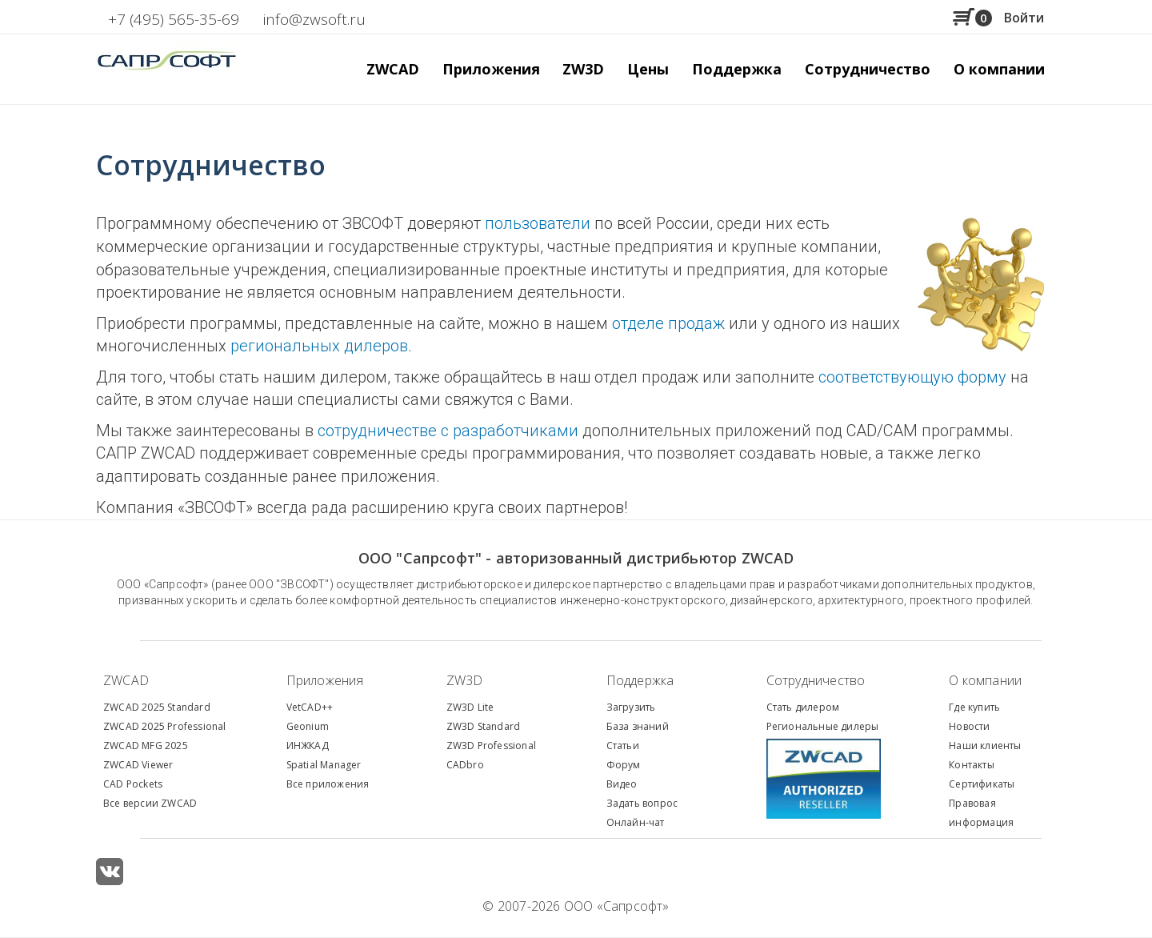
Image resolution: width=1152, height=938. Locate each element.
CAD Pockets (132, 784)
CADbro (465, 765)
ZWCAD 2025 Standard (156, 707)
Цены (648, 68)
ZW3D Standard (483, 726)
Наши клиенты (985, 745)
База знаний (637, 726)
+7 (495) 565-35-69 (173, 19)
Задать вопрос (642, 803)
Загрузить (631, 707)
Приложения (325, 680)
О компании (985, 680)
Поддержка (640, 680)
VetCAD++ (310, 707)
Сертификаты (981, 784)
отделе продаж (668, 323)
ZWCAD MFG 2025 (145, 745)
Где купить (974, 707)
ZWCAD (126, 680)
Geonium (307, 726)
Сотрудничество (867, 68)
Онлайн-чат (635, 822)
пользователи (537, 223)
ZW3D (464, 680)
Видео (622, 784)
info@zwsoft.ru (314, 19)
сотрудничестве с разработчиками (448, 430)
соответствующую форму (912, 377)
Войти (1024, 17)
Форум (623, 765)
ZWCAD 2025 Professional (164, 726)
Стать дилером (803, 707)
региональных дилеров (319, 345)
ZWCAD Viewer (138, 765)
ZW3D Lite (470, 707)
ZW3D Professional (491, 745)
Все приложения (328, 784)
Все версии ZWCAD (150, 803)
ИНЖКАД (307, 745)
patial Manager (326, 765)
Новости (969, 726)
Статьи (622, 745)
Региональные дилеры (822, 726)
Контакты (971, 765)
